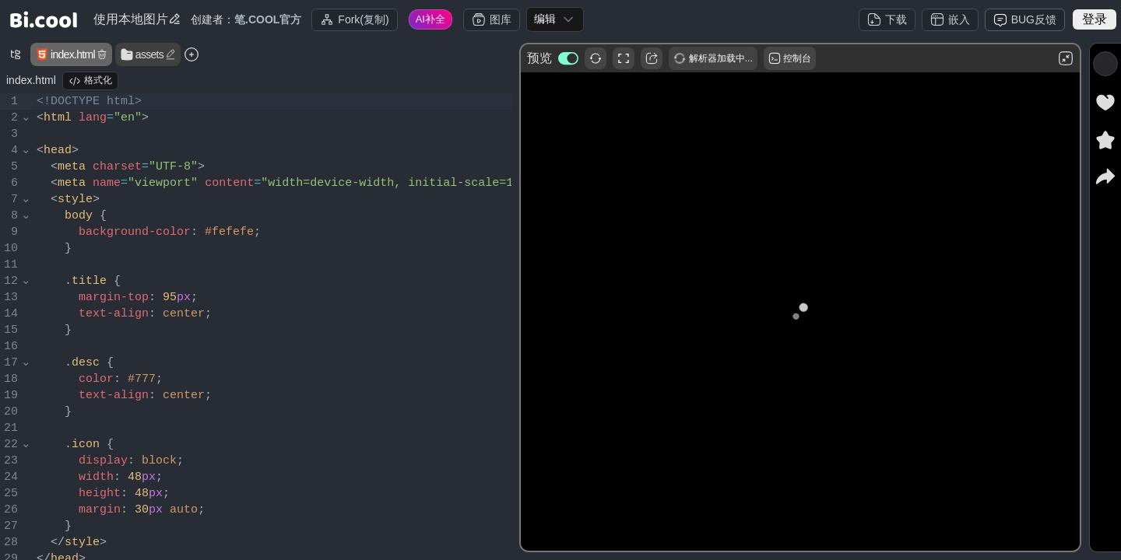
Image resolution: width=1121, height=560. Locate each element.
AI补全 (430, 19)
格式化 (90, 81)
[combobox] (555, 19)
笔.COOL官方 (267, 19)
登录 (1094, 19)
